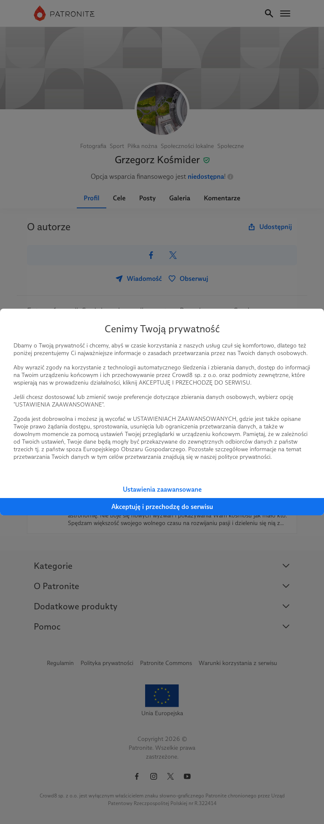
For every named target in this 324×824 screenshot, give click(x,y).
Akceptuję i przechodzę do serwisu (162, 506)
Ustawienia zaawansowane (162, 489)
